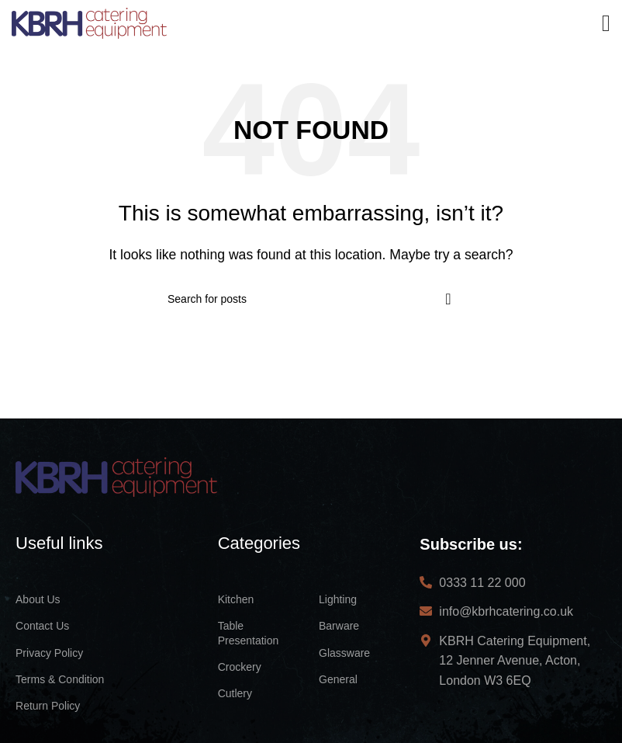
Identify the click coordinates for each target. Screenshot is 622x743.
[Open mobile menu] (606, 23)
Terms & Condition (60, 679)
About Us (38, 599)
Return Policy (48, 706)
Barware (339, 626)
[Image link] (116, 475)
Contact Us (42, 626)
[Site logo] (89, 22)
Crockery (239, 667)
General (338, 679)
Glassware (344, 653)
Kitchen (236, 599)
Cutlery (235, 693)
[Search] (311, 299)
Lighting (338, 599)
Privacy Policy (49, 653)
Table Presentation (248, 633)
